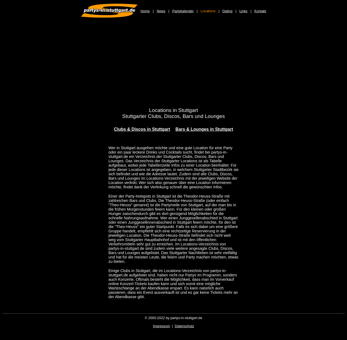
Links (243, 11)
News (161, 11)
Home (145, 11)
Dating (227, 11)
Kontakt (260, 11)
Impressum (161, 326)
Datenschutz (184, 326)
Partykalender (183, 11)
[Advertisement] (173, 66)
